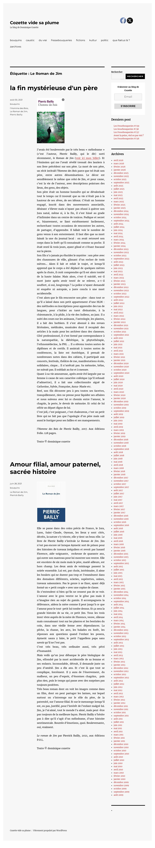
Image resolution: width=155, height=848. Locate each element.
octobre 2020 (120, 370)
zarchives (15, 46)
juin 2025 (118, 192)
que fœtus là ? (121, 40)
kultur (93, 40)
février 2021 (119, 357)
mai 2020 (118, 385)
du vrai (43, 40)
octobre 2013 (120, 636)
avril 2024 (118, 236)
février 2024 (119, 243)
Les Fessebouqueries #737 (126, 132)
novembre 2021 (121, 328)
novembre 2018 (121, 443)
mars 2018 (119, 468)
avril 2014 (118, 617)
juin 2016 (118, 535)
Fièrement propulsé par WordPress (50, 830)
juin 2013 (118, 649)
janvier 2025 (120, 208)
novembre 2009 (121, 785)
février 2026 (119, 166)
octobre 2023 (120, 255)
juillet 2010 (119, 760)
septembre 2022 (121, 297)
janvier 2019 (119, 436)
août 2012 (118, 681)
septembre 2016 (121, 525)
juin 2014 (118, 611)
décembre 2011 (121, 706)
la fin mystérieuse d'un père (54, 88)
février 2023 (119, 281)
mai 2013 (118, 652)
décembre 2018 (121, 439)
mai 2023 (118, 271)
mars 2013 (119, 658)
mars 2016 (119, 544)
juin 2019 (118, 420)
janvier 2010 (119, 779)
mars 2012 (119, 696)
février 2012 (119, 700)
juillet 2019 (119, 417)
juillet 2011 (119, 722)
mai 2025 (118, 195)
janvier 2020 (120, 398)
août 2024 (118, 224)
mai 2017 (118, 500)
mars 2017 (119, 506)
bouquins (16, 40)
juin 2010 (118, 763)
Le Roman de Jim (18, 111)
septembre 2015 (121, 563)
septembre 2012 (121, 677)
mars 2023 (119, 278)
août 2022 (118, 300)
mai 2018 (118, 462)
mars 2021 (119, 354)
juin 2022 (118, 306)
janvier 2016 (119, 550)
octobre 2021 (120, 331)
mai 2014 (118, 614)
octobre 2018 (120, 446)
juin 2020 (118, 382)
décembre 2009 (121, 782)
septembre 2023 (121, 258)
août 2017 (118, 490)
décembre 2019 (121, 401)
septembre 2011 (121, 715)
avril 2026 (118, 160)
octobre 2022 (120, 293)
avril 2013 (118, 655)
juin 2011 (118, 725)
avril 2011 (118, 731)
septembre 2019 (121, 411)
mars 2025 (119, 201)
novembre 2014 (121, 595)
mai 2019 (118, 423)
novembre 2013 (121, 633)
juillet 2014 (119, 608)
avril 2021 (118, 351)
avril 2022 (118, 312)
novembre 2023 (121, 252)
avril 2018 (118, 465)
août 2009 (118, 795)
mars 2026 (119, 163)
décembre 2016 (121, 516)
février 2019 (119, 433)
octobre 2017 (120, 484)
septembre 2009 (121, 792)
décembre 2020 (121, 363)
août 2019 (118, 414)
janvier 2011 (119, 741)
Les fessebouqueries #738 (126, 129)
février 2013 (119, 661)
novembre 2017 (121, 481)
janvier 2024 (120, 246)
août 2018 (118, 452)
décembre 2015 (121, 554)
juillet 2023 (119, 265)
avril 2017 (118, 503)
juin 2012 (118, 687)
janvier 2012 (119, 703)
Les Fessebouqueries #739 (126, 126)
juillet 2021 (119, 341)
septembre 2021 (121, 335)
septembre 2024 (121, 220)
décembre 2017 (121, 477)
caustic (30, 40)
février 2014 (119, 623)
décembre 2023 (121, 249)
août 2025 (118, 185)
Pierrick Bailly (17, 495)
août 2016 (118, 528)
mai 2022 (118, 309)
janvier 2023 (119, 284)
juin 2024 (118, 230)
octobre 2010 (120, 750)
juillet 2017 (119, 493)
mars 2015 (119, 582)
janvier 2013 (119, 665)
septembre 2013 (121, 639)
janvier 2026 (120, 170)
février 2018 (119, 471)
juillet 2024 (119, 227)
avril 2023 (118, 274)
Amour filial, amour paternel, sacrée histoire (55, 468)
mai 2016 (118, 538)
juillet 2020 (119, 379)
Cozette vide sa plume (34, 22)
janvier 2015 (119, 588)
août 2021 (118, 338)
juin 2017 (118, 496)
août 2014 (118, 604)
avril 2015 (118, 579)
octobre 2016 (120, 522)
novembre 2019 (121, 404)
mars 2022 (119, 316)
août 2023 (118, 262)
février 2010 (119, 776)
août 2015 (118, 566)
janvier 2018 (119, 474)
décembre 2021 (121, 325)
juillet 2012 (119, 684)
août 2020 (118, 376)
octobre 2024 (120, 217)
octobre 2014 (120, 598)
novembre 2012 (121, 671)
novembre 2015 (121, 557)
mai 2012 (118, 690)
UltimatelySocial (102, 845)
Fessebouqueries (61, 40)
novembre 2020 (121, 366)
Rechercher (116, 72)
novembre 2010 (121, 747)
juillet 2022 (119, 303)
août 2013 (118, 642)
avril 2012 (118, 693)
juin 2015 (118, 573)
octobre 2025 (120, 179)
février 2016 (119, 547)
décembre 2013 (121, 630)
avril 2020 (118, 389)
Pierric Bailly (16, 114)
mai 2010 (118, 766)
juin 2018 (118, 458)
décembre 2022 (121, 287)
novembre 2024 (121, 214)
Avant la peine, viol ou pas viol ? (129, 135)
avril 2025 (118, 198)
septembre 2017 (121, 487)
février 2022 (119, 319)
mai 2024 (118, 233)
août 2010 (118, 757)
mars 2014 (119, 620)
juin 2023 (118, 268)
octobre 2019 (120, 408)
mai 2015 (118, 576)
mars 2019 (119, 430)
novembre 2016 (121, 519)
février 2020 (119, 395)
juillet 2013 (119, 646)
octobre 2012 (120, 674)
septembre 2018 (121, 449)
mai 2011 (118, 728)
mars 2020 (119, 392)
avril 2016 (118, 541)
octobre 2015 (120, 560)
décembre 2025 (121, 173)
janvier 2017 (119, 512)
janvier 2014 (119, 627)
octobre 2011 (120, 712)
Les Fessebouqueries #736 (126, 138)
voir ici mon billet (87, 158)
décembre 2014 (121, 592)
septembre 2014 (121, 601)
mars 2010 (119, 773)
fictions (80, 40)
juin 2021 (118, 344)
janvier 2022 (120, 322)
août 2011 (118, 719)
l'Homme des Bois (19, 108)
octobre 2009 (120, 788)
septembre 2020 (121, 373)
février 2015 (119, 585)
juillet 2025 (119, 189)
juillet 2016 (119, 531)
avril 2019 (118, 427)
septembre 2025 (121, 182)
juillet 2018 (119, 455)
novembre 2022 (121, 290)
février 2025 (119, 205)
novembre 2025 (121, 176)
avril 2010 (118, 769)
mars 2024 (119, 239)
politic (104, 40)
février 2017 (119, 509)
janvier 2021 (119, 360)
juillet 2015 (119, 569)
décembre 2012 (121, 668)
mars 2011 (118, 734)
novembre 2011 (121, 709)
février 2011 (119, 738)
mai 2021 (118, 347)
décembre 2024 (121, 211)
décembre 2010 (121, 744)
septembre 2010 (121, 754)
